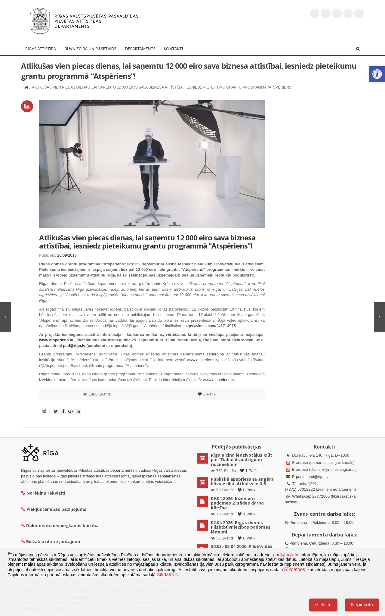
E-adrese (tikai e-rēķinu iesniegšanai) (324, 469)
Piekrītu (323, 604)
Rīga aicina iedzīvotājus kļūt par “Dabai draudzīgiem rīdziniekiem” (241, 459)
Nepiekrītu (362, 604)
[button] (377, 74)
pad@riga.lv (317, 476)
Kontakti (173, 48)
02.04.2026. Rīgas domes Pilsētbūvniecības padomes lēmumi (240, 527)
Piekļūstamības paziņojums (53, 509)
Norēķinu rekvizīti (43, 493)
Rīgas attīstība (40, 48)
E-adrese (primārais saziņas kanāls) (323, 462)
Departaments (140, 48)
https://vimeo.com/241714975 (210, 326)
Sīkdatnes (294, 569)
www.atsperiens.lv (202, 360)
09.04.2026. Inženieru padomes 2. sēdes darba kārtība (237, 503)
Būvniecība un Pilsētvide (90, 48)
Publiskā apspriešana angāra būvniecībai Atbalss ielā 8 (242, 481)
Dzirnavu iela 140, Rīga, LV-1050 (320, 455)
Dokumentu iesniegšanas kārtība (62, 525)
